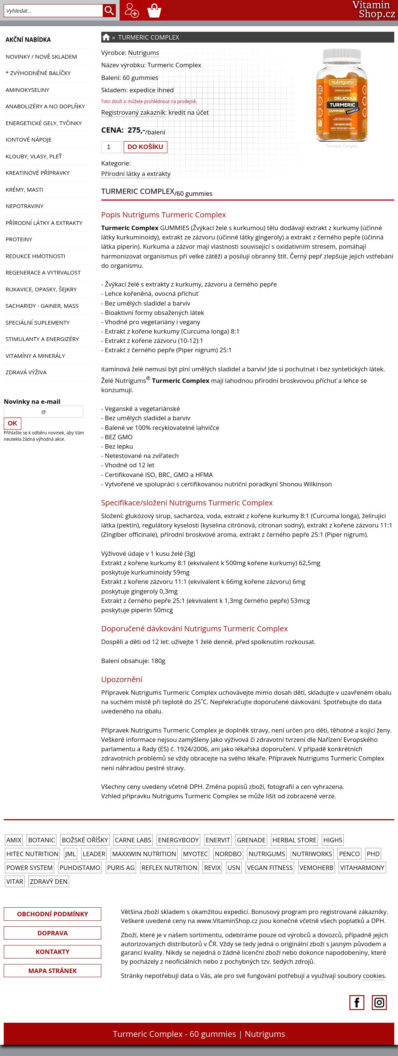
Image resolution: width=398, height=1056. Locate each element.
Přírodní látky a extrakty (44, 222)
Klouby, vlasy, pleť (34, 156)
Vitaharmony (362, 867)
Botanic (41, 840)
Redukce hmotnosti (35, 256)
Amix (13, 840)
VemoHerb (316, 867)
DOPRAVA (52, 933)
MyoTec (195, 853)
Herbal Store (294, 840)
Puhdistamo (80, 867)
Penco (349, 853)
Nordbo (228, 853)
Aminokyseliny (27, 89)
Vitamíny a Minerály (35, 355)
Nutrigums (143, 52)
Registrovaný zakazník (133, 112)
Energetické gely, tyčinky (44, 123)
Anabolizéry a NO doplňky (45, 106)
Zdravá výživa (26, 372)
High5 (332, 840)
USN (234, 867)
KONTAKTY (53, 951)
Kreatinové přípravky (38, 172)
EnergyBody (178, 840)
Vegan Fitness (270, 867)
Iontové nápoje (29, 139)
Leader (94, 853)
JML (70, 853)
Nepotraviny (24, 206)
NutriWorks (312, 853)
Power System (29, 867)
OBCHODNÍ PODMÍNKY (52, 914)
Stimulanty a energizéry (42, 339)
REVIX (212, 867)
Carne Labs (133, 840)
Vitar (14, 881)
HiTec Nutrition (32, 853)
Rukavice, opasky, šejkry (41, 289)
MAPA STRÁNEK (52, 970)
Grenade (251, 840)
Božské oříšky (85, 840)
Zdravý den (49, 881)
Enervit (218, 840)
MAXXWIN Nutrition (144, 853)
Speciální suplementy (38, 322)
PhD (373, 853)
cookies (374, 975)
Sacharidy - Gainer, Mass (42, 305)
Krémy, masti (24, 189)
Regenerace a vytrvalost (43, 272)
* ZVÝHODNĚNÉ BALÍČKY (38, 73)
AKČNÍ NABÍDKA (28, 39)
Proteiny (19, 239)
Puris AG (121, 867)
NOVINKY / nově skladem (41, 56)
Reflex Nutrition (169, 867)
